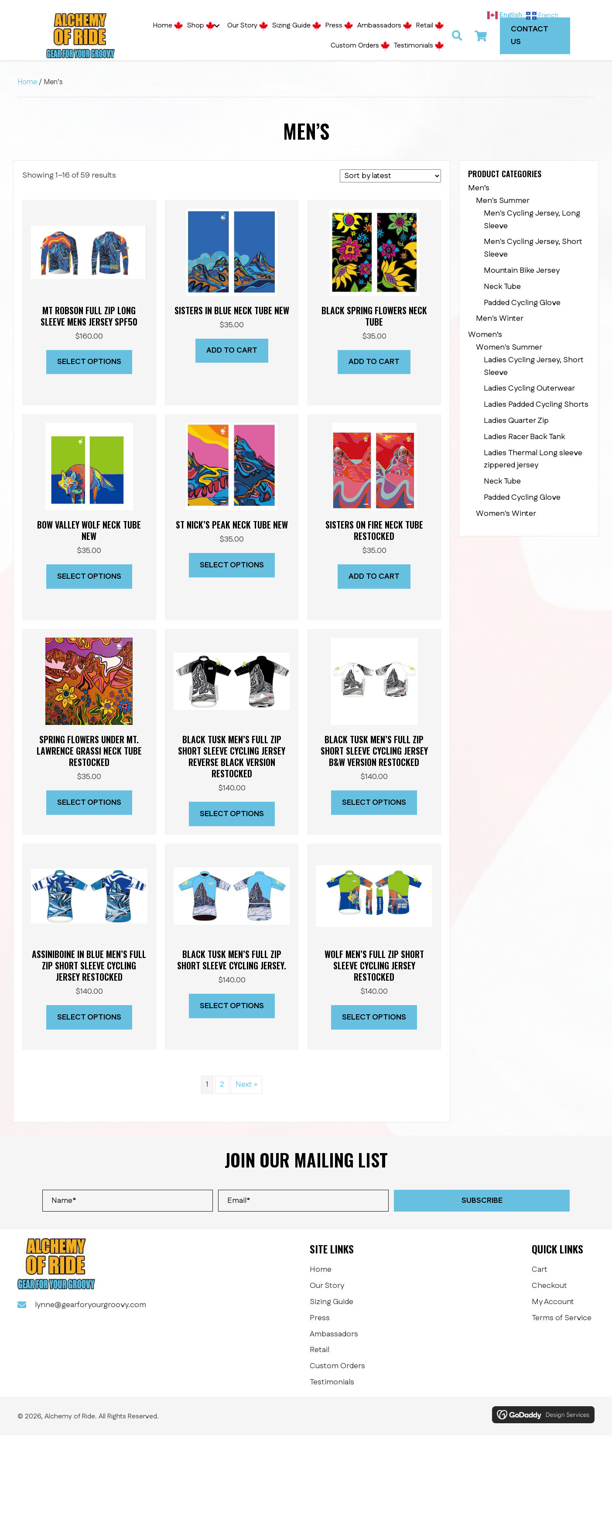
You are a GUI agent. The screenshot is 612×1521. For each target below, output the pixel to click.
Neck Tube (502, 286)
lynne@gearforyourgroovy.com (90, 1305)
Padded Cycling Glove (522, 303)
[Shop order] (390, 175)
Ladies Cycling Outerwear (529, 388)
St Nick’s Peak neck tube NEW (232, 524)
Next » (246, 1084)
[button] (216, 25)
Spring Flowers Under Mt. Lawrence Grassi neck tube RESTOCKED (89, 751)
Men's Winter (499, 318)
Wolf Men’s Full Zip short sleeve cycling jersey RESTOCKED (374, 965)
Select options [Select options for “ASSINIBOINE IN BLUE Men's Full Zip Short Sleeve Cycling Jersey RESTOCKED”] (89, 1017)
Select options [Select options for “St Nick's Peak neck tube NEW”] (232, 565)
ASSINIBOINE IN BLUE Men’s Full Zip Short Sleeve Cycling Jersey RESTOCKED (89, 965)
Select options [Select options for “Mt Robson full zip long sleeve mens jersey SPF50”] (89, 361)
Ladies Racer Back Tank (524, 437)
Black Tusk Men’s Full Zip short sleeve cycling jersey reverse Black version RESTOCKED (231, 756)
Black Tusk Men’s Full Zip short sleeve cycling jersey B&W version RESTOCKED (374, 751)
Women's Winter (506, 513)
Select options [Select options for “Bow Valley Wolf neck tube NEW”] (89, 576)
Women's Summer (509, 347)
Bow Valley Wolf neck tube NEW (89, 530)
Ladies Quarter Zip (516, 420)
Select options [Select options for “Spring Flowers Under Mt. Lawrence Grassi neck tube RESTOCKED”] (89, 802)
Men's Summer (503, 200)
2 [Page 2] (222, 1084)
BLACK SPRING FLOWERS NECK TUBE (374, 316)
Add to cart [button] (231, 350)
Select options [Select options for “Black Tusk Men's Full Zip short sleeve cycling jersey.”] (232, 1006)
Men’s (478, 188)
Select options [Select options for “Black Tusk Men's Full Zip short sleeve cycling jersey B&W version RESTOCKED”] (374, 802)
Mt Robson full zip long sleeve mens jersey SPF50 (89, 316)
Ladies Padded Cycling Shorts (536, 404)
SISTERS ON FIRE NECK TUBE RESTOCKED (374, 530)
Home (27, 82)
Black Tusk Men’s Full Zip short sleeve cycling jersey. (231, 960)
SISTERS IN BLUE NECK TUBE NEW (231, 310)
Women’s (485, 334)
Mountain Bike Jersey (522, 270)
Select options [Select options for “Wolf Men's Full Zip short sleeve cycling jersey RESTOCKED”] (374, 1017)
